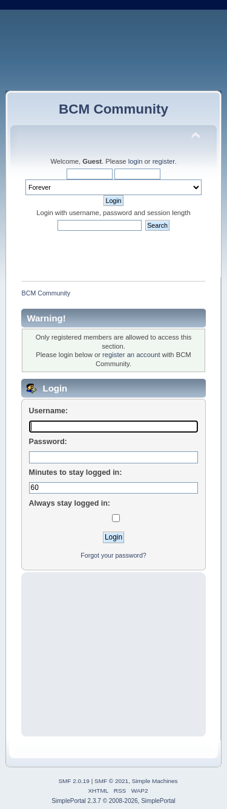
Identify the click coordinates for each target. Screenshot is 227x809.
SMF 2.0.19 (74, 781)
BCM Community (113, 109)
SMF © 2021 (111, 781)
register (164, 161)
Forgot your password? (113, 555)
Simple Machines (155, 781)
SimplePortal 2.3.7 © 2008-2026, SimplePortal (113, 801)
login (135, 161)
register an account (131, 354)
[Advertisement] (113, 654)
